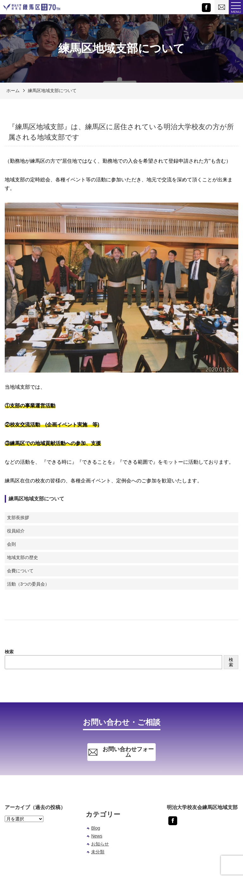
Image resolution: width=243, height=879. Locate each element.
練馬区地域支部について (52, 90)
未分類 (97, 851)
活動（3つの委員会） (28, 584)
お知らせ (100, 843)
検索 (9, 651)
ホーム (13, 90)
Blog (95, 828)
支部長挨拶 (18, 517)
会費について (20, 570)
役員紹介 (16, 530)
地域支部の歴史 (22, 557)
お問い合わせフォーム (121, 752)
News (96, 835)
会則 (11, 544)
